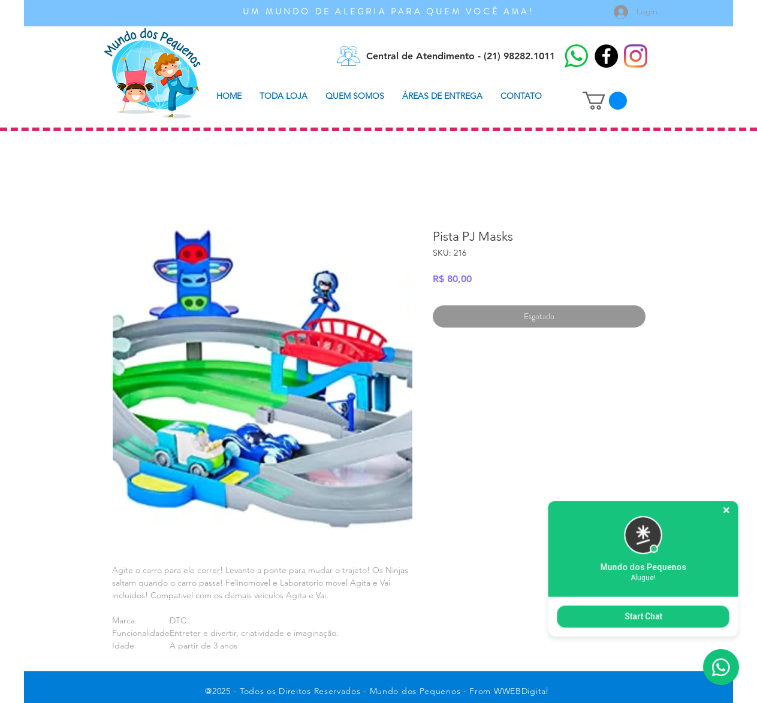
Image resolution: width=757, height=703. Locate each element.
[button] (605, 101)
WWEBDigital (521, 691)
